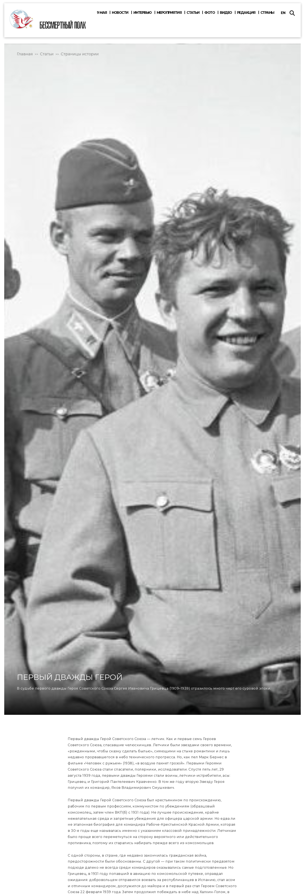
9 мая (102, 12)
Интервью (142, 12)
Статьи (193, 12)
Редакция (246, 12)
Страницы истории (80, 54)
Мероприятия (169, 12)
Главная (25, 54)
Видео (226, 12)
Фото (209, 12)
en (283, 13)
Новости (120, 12)
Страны (267, 12)
